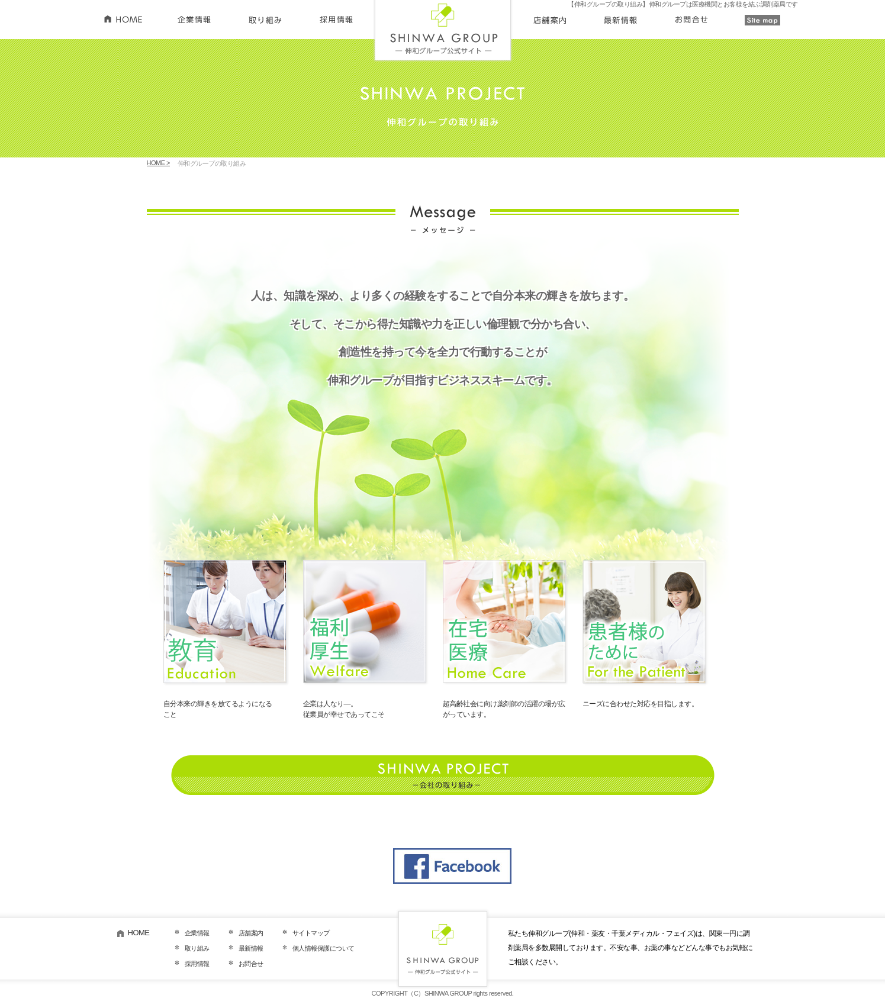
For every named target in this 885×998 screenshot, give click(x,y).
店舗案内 (251, 932)
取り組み (197, 948)
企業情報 (197, 932)
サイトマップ (311, 932)
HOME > (158, 162)
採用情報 (197, 963)
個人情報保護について (323, 948)
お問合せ (251, 963)
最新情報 (251, 948)
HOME (139, 932)
